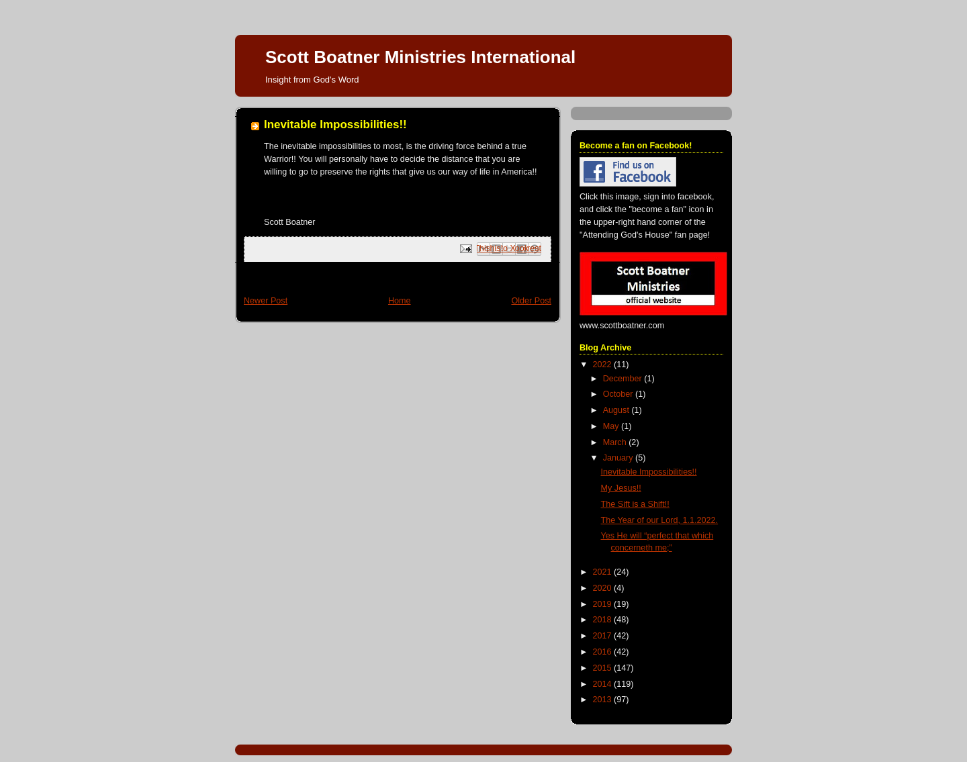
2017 (603, 635)
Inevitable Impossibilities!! (649, 472)
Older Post (531, 300)
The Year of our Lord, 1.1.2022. (660, 520)
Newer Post (265, 300)
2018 (603, 619)
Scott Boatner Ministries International (420, 57)
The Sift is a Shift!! (635, 504)
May (612, 426)
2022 (603, 364)
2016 (603, 652)
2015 (603, 668)
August (617, 410)
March (616, 442)
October (619, 394)
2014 (603, 684)
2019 (603, 604)
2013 (603, 699)
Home (399, 300)
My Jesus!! (621, 488)
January (619, 458)
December (624, 378)
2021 (603, 572)
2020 (603, 588)
